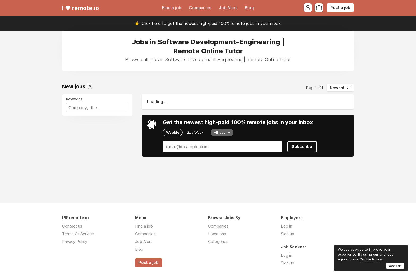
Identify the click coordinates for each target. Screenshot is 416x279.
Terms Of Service (78, 233)
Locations (217, 233)
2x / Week (195, 132)
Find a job (171, 7)
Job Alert (228, 7)
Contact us (72, 226)
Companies (200, 7)
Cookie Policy (370, 259)
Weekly (172, 132)
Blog (249, 7)
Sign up (287, 233)
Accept (395, 266)
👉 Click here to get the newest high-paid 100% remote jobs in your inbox (208, 23)
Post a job (340, 7)
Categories (218, 241)
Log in (286, 226)
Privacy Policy (74, 241)
